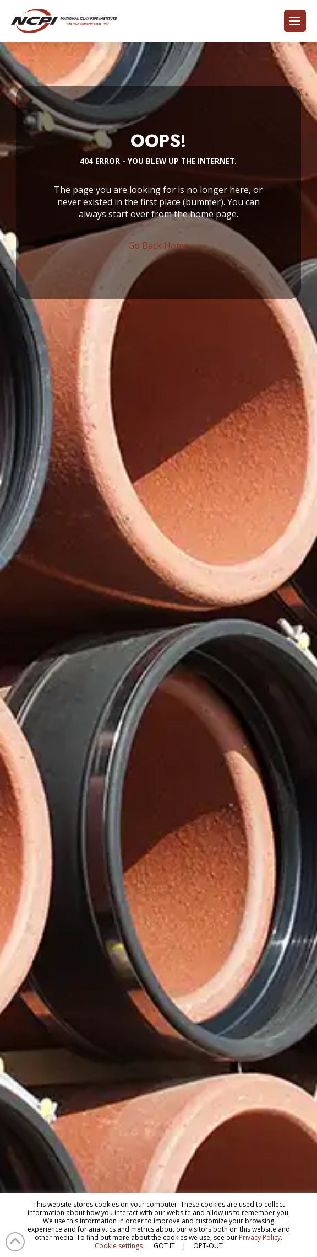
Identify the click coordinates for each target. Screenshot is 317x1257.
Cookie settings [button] (119, 1245)
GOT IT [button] (164, 1245)
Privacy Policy (260, 1237)
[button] (295, 21)
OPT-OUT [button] (208, 1245)
